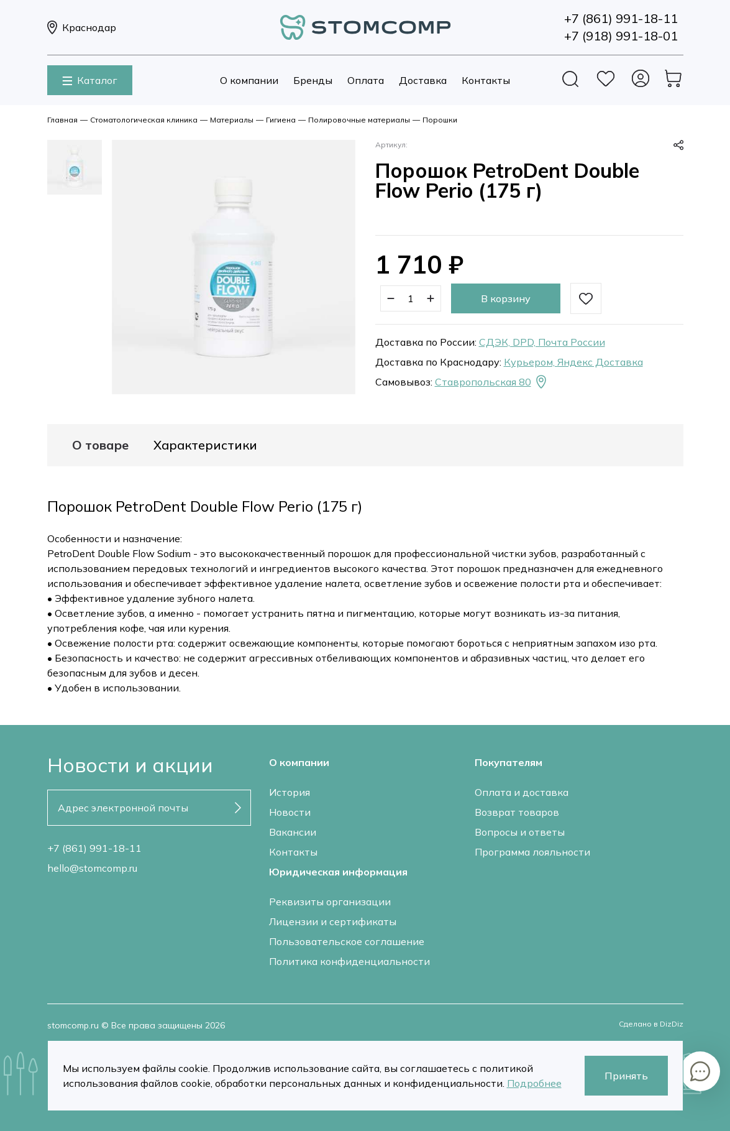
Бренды (312, 80)
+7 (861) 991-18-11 (94, 848)
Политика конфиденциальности (349, 961)
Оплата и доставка (521, 792)
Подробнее (534, 1083)
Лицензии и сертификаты (332, 921)
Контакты (486, 80)
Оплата (365, 80)
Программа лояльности (532, 852)
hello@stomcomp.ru (92, 868)
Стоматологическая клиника (144, 119)
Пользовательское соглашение (346, 941)
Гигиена (281, 119)
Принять (626, 1075)
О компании (249, 80)
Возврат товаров (517, 812)
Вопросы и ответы (520, 832)
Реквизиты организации (330, 901)
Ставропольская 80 (492, 381)
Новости (290, 812)
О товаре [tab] (100, 445)
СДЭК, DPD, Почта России (542, 342)
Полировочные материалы (359, 119)
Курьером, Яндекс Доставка (573, 362)
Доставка (423, 80)
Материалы (231, 119)
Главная (62, 119)
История (289, 792)
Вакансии (292, 832)
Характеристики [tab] (205, 445)
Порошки (439, 119)
